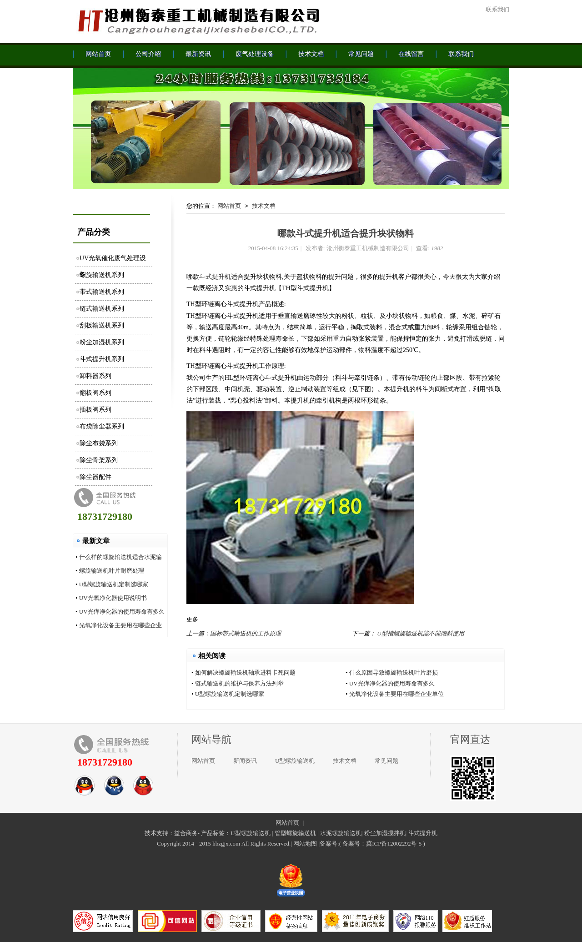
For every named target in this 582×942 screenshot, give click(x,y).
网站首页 (229, 205)
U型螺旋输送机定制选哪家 (113, 584)
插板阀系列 (95, 409)
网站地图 (305, 843)
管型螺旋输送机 (295, 833)
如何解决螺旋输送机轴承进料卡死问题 (245, 672)
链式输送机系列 (102, 308)
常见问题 (386, 760)
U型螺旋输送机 (295, 760)
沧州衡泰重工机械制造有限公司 (198, 20)
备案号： (354, 843)
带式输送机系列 (102, 291)
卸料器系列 (95, 376)
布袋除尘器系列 (102, 426)
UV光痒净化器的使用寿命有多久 (122, 611)
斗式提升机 (215, 276)
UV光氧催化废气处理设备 (113, 261)
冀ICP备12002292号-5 (393, 843)
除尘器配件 (95, 477)
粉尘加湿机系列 (102, 342)
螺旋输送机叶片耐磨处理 (111, 570)
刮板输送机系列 (102, 325)
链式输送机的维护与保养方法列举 (239, 683)
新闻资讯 (245, 760)
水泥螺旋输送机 (340, 833)
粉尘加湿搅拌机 (385, 833)
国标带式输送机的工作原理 (245, 633)
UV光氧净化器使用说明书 (113, 597)
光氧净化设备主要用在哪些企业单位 (396, 693)
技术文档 (264, 205)
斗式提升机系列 (102, 359)
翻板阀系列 (95, 392)
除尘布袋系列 (99, 443)
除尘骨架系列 (99, 460)
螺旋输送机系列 (102, 275)
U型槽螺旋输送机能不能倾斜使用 (420, 633)
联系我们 (497, 9)
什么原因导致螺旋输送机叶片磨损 (393, 672)
